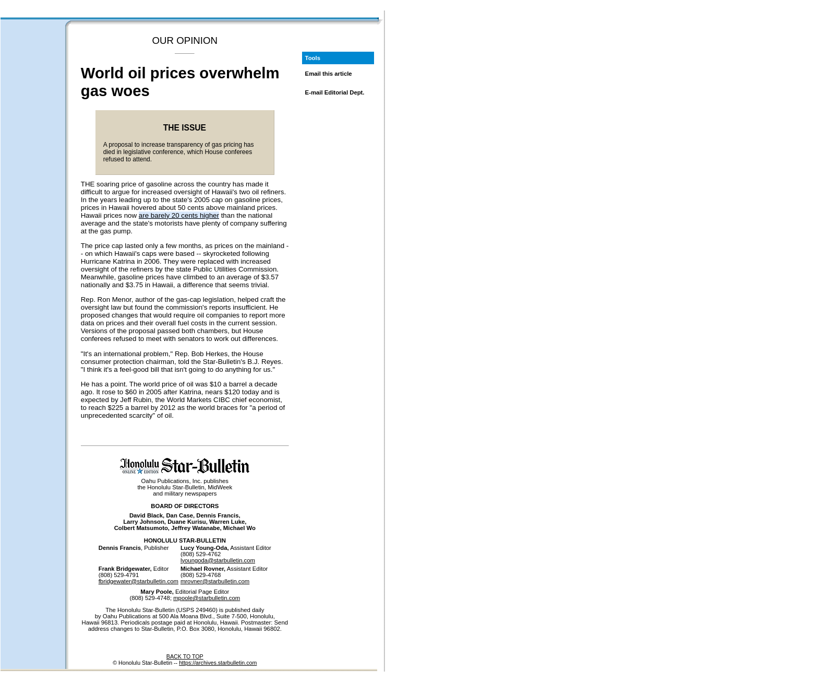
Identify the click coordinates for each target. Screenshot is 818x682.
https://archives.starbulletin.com (218, 663)
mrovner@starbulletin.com (215, 581)
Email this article (328, 73)
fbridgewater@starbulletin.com (138, 581)
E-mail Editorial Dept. (335, 92)
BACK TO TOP (184, 656)
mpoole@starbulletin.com (206, 598)
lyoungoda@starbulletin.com (218, 560)
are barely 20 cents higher (179, 215)
